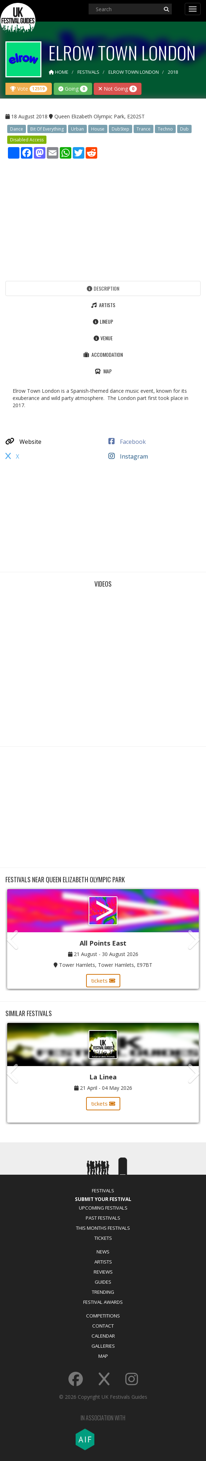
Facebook (127, 442)
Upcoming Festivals (103, 1208)
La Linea (103, 1077)
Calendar (103, 1336)
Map (103, 1356)
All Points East (103, 943)
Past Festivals (103, 1218)
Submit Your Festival (103, 1199)
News (103, 1251)
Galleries (103, 1346)
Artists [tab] (103, 305)
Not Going (117, 88)
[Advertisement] (103, 218)
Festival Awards (103, 1302)
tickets (103, 980)
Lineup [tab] (103, 321)
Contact (103, 1326)
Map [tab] (103, 371)
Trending (103, 1292)
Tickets (103, 1238)
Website (23, 442)
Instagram (128, 456)
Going (73, 88)
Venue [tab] (103, 338)
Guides (103, 1282)
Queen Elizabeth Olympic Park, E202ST (99, 116)
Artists (103, 1262)
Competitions (103, 1315)
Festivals (103, 1190)
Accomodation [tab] (103, 354)
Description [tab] (103, 288)
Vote (28, 88)
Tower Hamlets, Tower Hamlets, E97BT (105, 964)
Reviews (103, 1272)
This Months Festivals (103, 1228)
